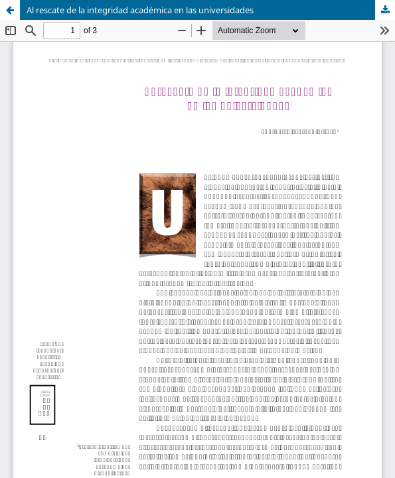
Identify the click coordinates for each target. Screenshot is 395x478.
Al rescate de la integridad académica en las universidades (140, 10)
